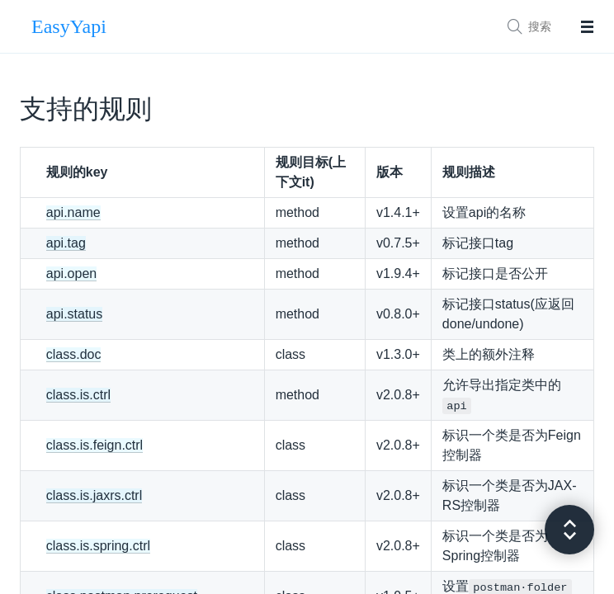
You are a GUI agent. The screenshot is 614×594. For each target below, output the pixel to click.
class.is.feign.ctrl (94, 445)
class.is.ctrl (78, 395)
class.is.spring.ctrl (98, 546)
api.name (73, 212)
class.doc (74, 354)
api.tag (66, 243)
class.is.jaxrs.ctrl (94, 495)
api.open (71, 273)
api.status (74, 314)
